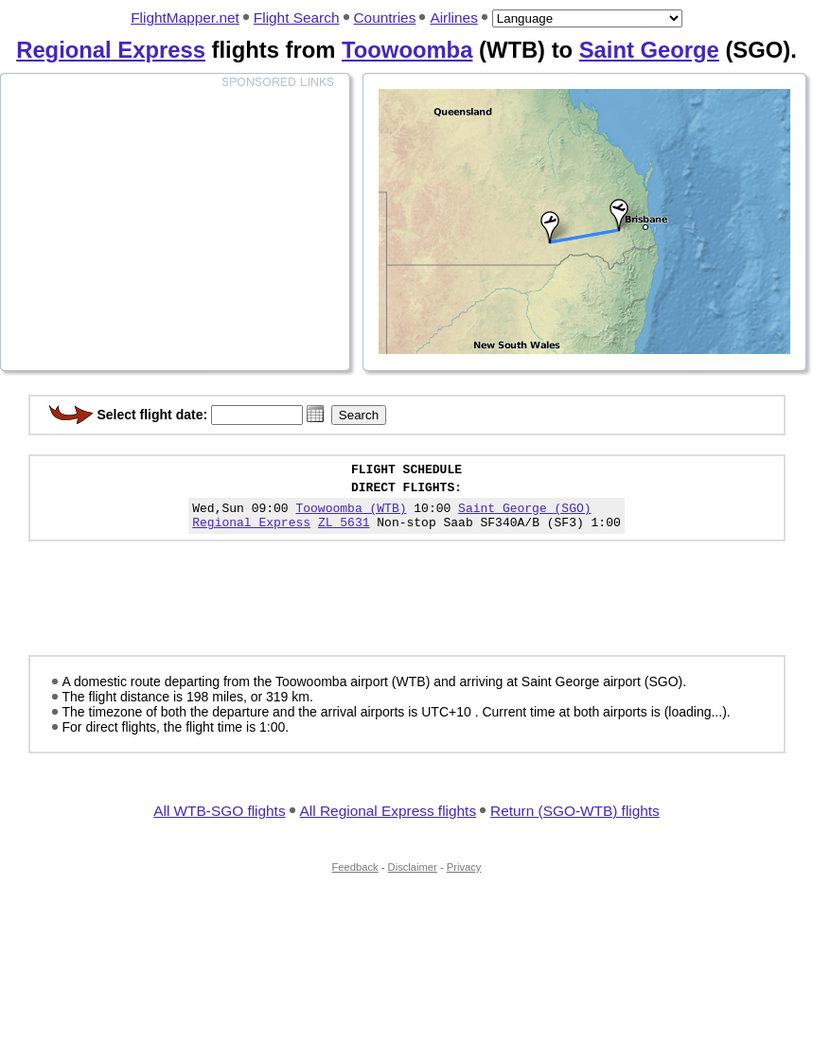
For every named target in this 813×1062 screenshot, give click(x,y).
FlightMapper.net (185, 17)
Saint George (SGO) (524, 515)
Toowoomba (407, 49)
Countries (385, 17)
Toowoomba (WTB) (350, 515)
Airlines (453, 17)
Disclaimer (412, 878)
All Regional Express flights (388, 822)
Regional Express (110, 49)
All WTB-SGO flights (219, 822)
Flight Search (297, 17)
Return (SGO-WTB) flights (575, 822)
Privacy (464, 878)
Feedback (355, 878)
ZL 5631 (344, 532)
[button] (315, 413)
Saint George (649, 49)
